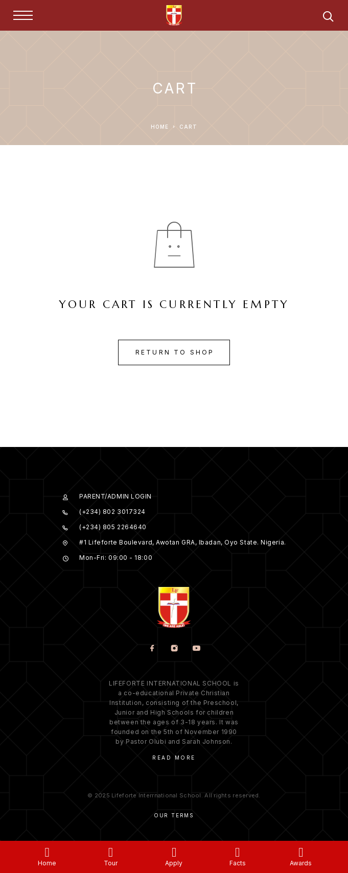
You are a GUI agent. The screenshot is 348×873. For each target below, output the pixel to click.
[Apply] (174, 852)
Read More (174, 757)
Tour (111, 863)
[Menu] (23, 15)
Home (47, 863)
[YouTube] (196, 649)
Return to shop (175, 352)
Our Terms (174, 815)
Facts (237, 863)
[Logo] (174, 15)
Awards (301, 863)
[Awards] (300, 852)
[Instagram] (174, 649)
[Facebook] (152, 649)
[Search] (328, 18)
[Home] (47, 852)
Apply (173, 863)
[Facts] (237, 852)
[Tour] (110, 852)
